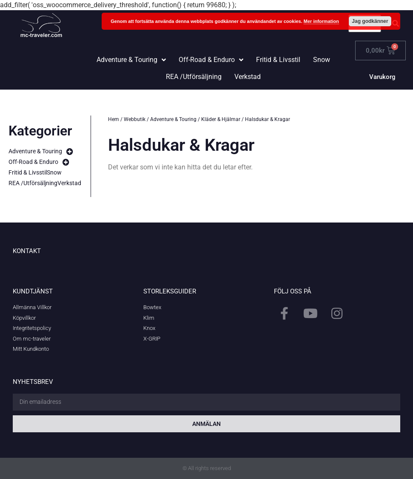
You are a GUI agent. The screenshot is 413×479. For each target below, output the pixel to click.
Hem (113, 119)
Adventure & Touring (173, 119)
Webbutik (134, 119)
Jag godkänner (370, 21)
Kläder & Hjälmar (220, 119)
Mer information (321, 21)
